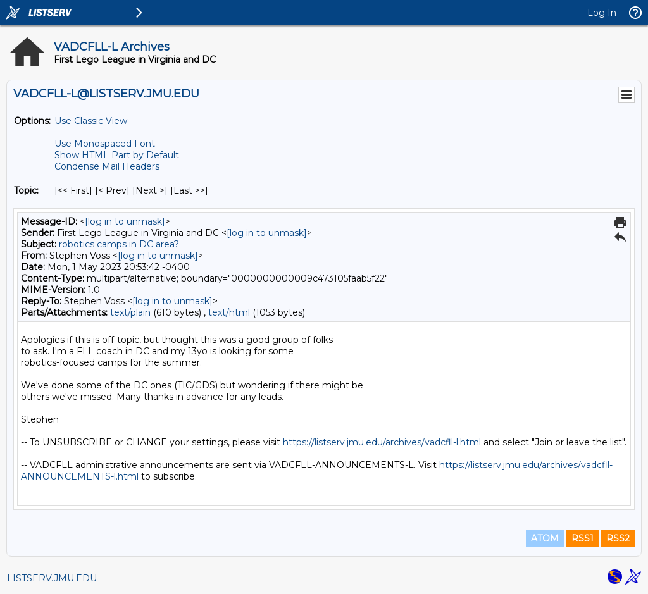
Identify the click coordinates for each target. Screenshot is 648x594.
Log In (601, 12)
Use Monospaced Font (104, 143)
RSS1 (582, 538)
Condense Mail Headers (106, 166)
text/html (229, 312)
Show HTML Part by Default (116, 155)
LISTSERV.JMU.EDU (52, 578)
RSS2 (618, 538)
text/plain (130, 312)
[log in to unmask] (125, 221)
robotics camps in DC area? (119, 244)
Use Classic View (90, 121)
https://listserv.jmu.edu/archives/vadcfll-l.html (382, 442)
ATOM (545, 538)
